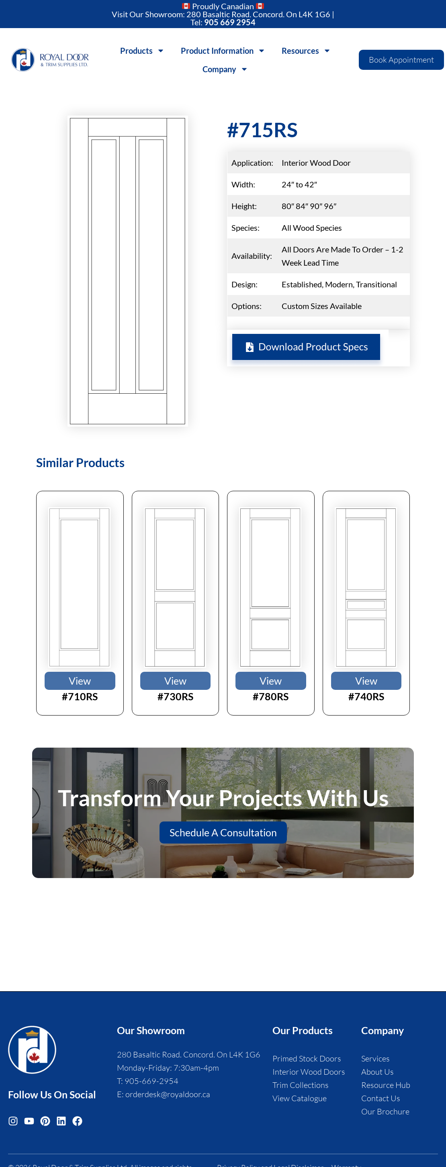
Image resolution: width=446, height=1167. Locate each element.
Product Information (223, 51)
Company (225, 69)
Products (142, 51)
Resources (306, 51)
